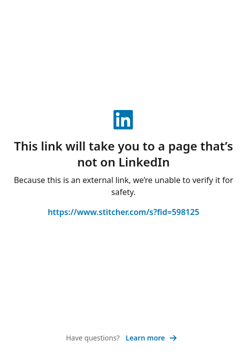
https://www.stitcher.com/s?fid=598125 (123, 212)
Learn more (151, 337)
